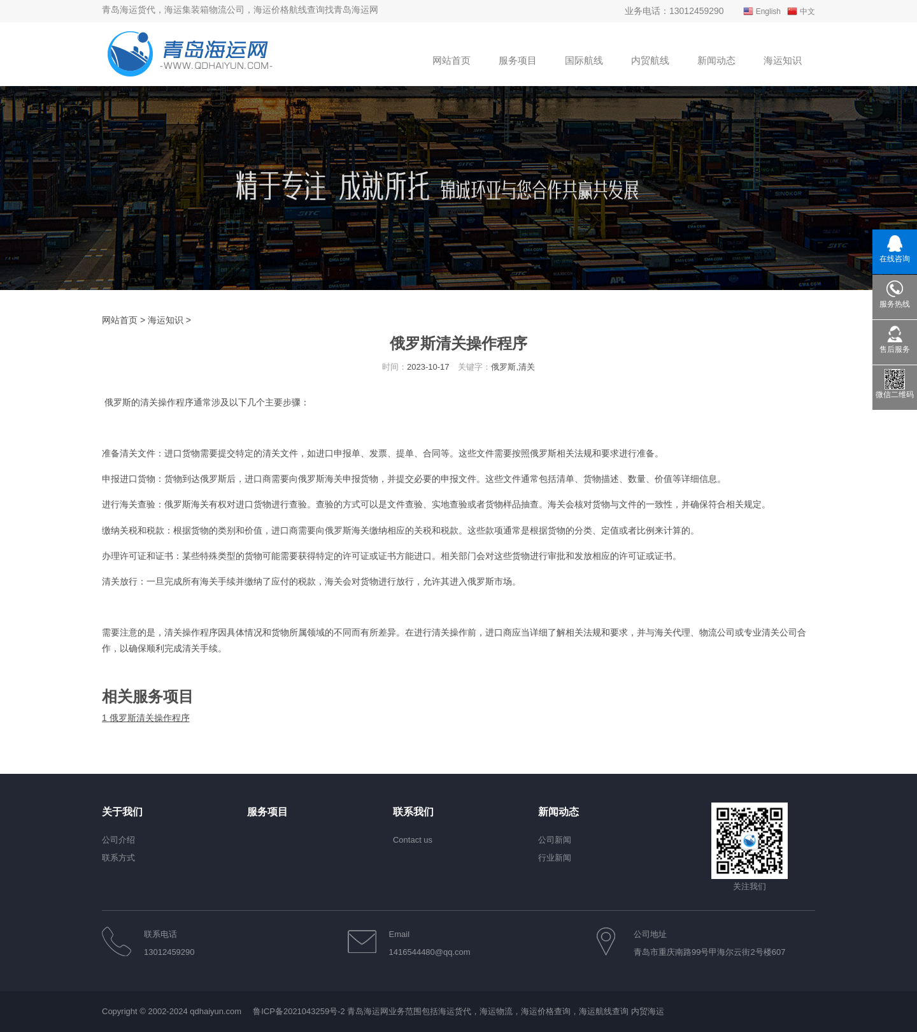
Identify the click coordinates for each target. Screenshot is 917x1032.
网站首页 (120, 320)
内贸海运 (647, 1011)
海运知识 (165, 320)
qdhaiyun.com (215, 1011)
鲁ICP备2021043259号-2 (299, 1011)
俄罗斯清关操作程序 (146, 718)
